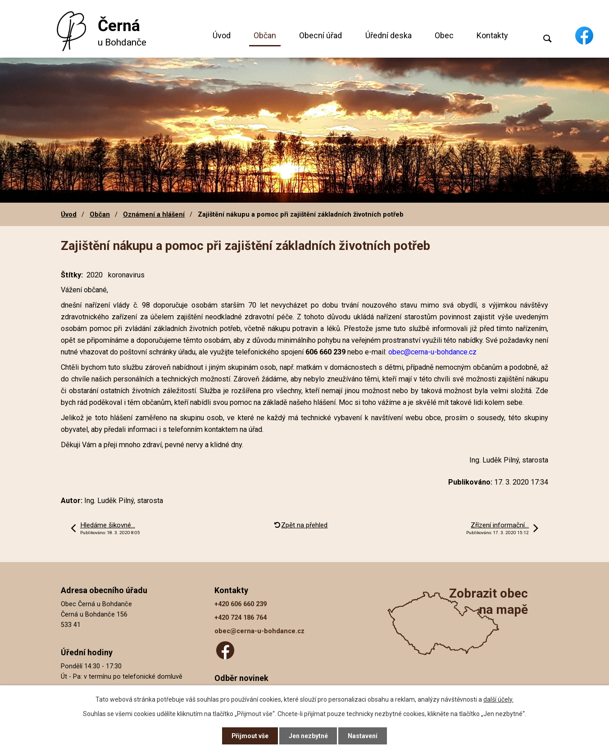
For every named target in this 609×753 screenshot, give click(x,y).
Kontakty (492, 35)
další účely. (498, 699)
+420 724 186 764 (240, 617)
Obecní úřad (320, 35)
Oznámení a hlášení (154, 214)
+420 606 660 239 (240, 604)
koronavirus (126, 275)
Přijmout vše (249, 735)
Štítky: (72, 275)
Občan (265, 35)
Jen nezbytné (308, 735)
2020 (94, 275)
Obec (444, 35)
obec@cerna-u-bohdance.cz (259, 631)
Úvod (222, 35)
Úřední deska (388, 35)
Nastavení (363, 735)
